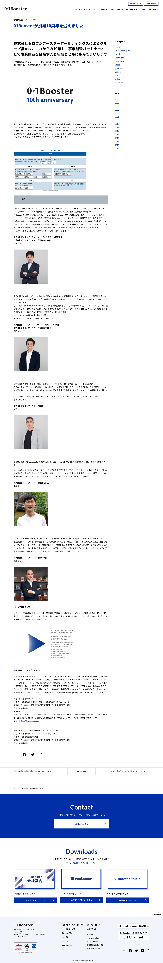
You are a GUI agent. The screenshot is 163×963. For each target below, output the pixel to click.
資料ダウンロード (135, 4)
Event (117, 75)
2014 (117, 141)
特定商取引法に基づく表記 (95, 945)
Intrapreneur (120, 61)
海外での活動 (67, 933)
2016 (117, 134)
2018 (117, 127)
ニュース (65, 941)
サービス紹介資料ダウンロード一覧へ (81, 862)
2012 (117, 148)
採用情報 (65, 945)
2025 (117, 102)
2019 (117, 123)
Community (120, 57)
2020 (117, 120)
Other (35, 20)
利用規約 (90, 935)
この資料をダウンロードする (35, 900)
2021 (117, 116)
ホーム (16, 789)
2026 (117, 99)
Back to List (81, 771)
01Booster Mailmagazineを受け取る (134, 926)
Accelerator (120, 82)
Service (118, 71)
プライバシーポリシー (94, 938)
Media (117, 47)
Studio (118, 54)
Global (118, 64)
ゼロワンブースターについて (72, 925)
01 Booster (16, 8)
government (120, 68)
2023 (117, 109)
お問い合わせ (151, 4)
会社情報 (65, 937)
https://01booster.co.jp (29, 720)
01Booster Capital (122, 50)
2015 (117, 138)
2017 (117, 131)
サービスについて (68, 929)
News (28, 20)
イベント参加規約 (92, 941)
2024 (117, 106)
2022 (117, 113)
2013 (117, 145)
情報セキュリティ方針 (94, 948)
